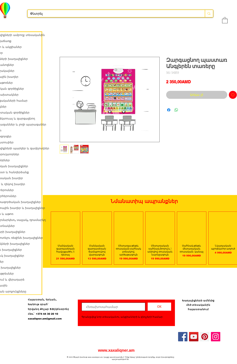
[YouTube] (193, 336)
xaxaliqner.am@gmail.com (45, 318)
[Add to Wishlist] (233, 95)
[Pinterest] (204, 336)
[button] (225, 20)
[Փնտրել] (113, 13)
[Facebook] (182, 336)
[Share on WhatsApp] (176, 110)
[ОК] (159, 307)
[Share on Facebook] (168, 110)
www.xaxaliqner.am (116, 350)
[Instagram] (215, 336)
